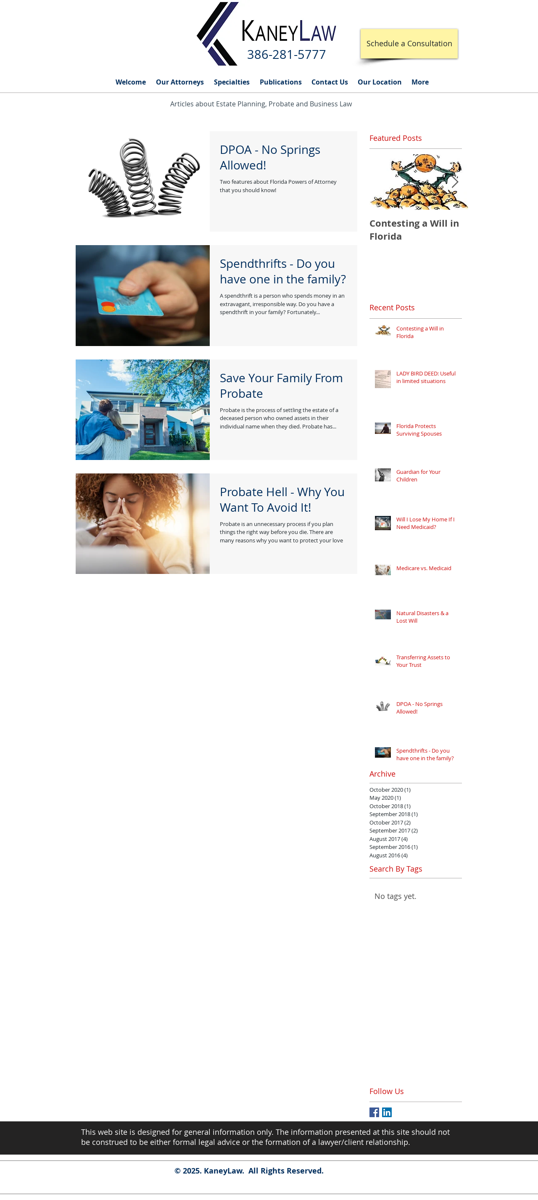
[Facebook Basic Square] (374, 1112)
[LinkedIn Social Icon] (387, 1112)
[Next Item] (455, 182)
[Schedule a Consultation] (409, 43)
